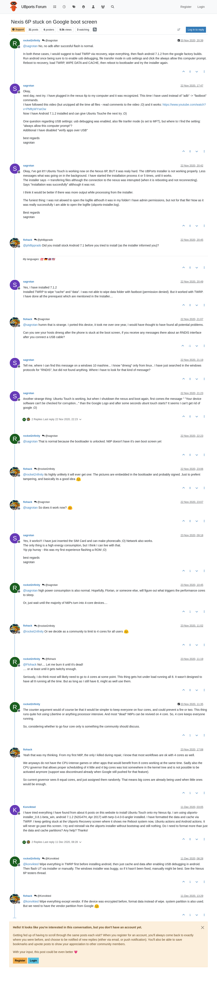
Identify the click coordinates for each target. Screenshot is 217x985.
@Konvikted (50, 858)
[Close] (202, 927)
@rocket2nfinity (44, 468)
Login (33, 960)
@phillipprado (43, 239)
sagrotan (28, 85)
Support (18, 29)
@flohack (49, 659)
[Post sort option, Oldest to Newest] (178, 30)
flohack (27, 239)
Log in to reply (196, 29)
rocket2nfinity (31, 40)
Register (20, 960)
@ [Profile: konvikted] (31, 864)
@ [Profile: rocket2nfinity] (33, 474)
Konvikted (29, 807)
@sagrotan (50, 40)
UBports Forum (34, 7)
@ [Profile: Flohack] (29, 664)
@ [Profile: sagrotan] (30, 46)
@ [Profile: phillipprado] (32, 245)
